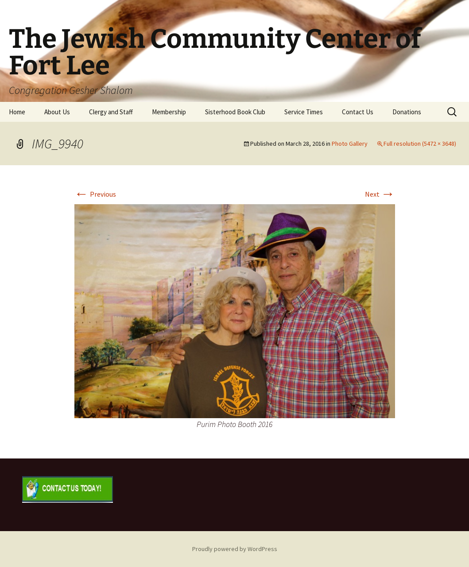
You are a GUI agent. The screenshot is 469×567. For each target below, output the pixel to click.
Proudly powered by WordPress (234, 549)
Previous (95, 194)
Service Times (303, 112)
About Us (57, 112)
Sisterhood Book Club (235, 112)
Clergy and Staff (111, 112)
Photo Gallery (350, 144)
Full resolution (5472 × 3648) (420, 144)
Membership (169, 112)
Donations (406, 112)
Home (17, 112)
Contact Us (357, 112)
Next (380, 194)
